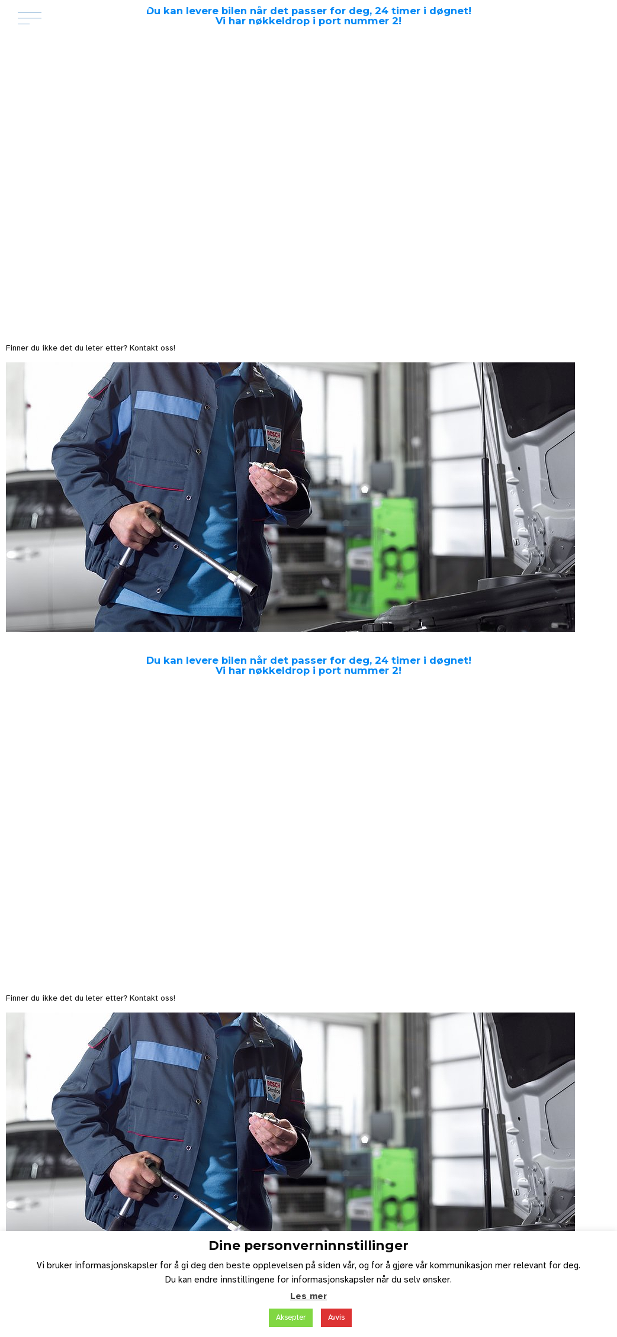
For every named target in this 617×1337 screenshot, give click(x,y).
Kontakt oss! (152, 348)
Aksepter (291, 1317)
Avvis (336, 1317)
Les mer (308, 1296)
